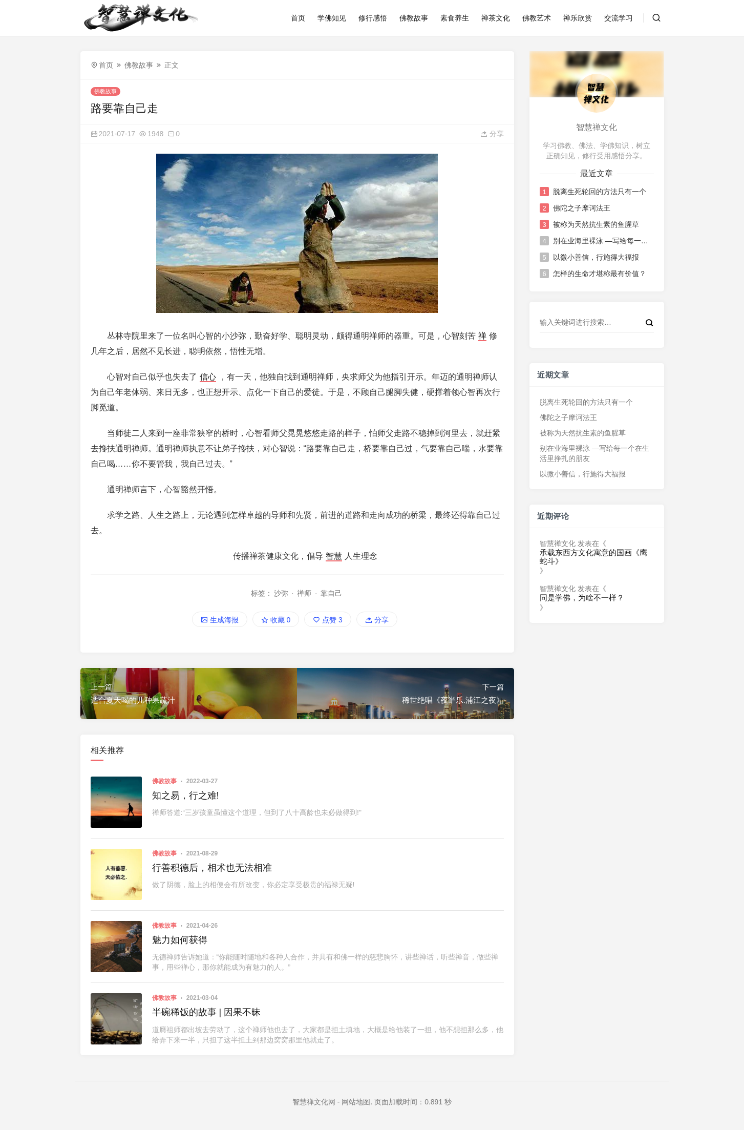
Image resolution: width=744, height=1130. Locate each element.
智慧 (334, 556)
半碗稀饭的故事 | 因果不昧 (206, 1012)
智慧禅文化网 (313, 1102)
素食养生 (454, 18)
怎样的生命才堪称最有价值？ (599, 273)
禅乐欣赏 (577, 18)
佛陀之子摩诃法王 (581, 208)
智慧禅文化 (558, 543)
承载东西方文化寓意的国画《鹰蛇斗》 (593, 557)
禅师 (304, 593)
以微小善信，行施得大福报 (596, 257)
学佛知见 (331, 18)
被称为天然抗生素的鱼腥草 (596, 224)
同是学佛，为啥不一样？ (582, 598)
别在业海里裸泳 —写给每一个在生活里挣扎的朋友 (602, 241)
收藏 (276, 620)
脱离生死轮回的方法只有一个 (599, 191)
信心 (208, 376)
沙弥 (281, 593)
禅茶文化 (495, 18)
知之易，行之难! (185, 795)
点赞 (328, 620)
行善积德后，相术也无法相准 (212, 868)
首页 (298, 18)
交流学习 (618, 18)
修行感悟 (372, 18)
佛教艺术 (536, 18)
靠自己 (331, 593)
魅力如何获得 (179, 940)
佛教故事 (413, 18)
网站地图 (356, 1102)
